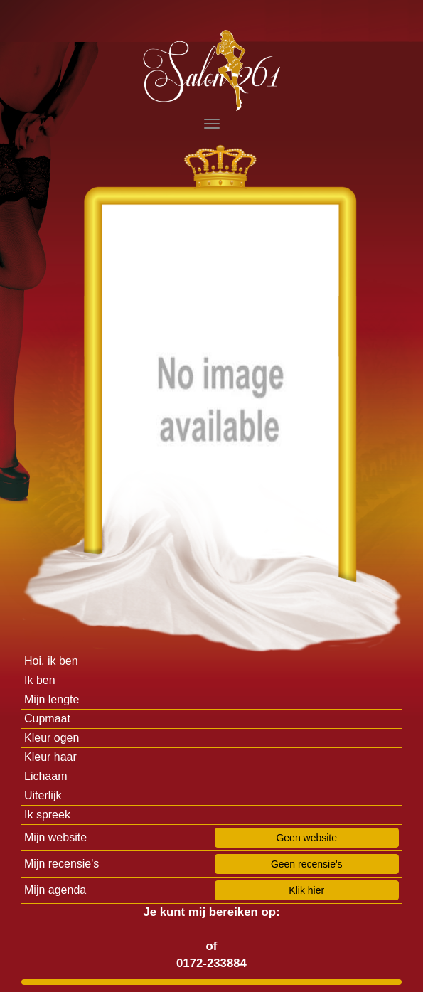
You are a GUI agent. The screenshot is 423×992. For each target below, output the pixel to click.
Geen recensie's (307, 864)
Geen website (306, 837)
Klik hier (306, 890)
